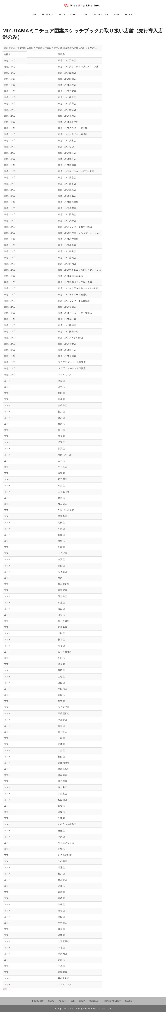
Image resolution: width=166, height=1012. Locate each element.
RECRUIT (129, 14)
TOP (34, 14)
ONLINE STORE (100, 14)
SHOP (117, 14)
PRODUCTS (47, 14)
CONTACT (94, 1001)
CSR (85, 14)
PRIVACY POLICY (112, 1001)
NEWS (62, 14)
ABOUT (74, 14)
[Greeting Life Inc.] (83, 5)
